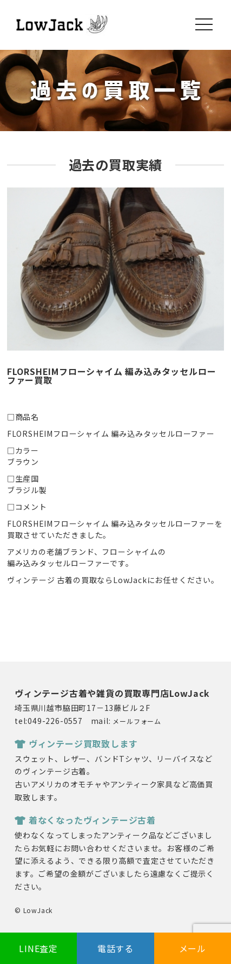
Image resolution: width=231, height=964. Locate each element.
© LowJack (33, 910)
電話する (115, 948)
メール (192, 948)
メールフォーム (137, 721)
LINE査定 (38, 948)
